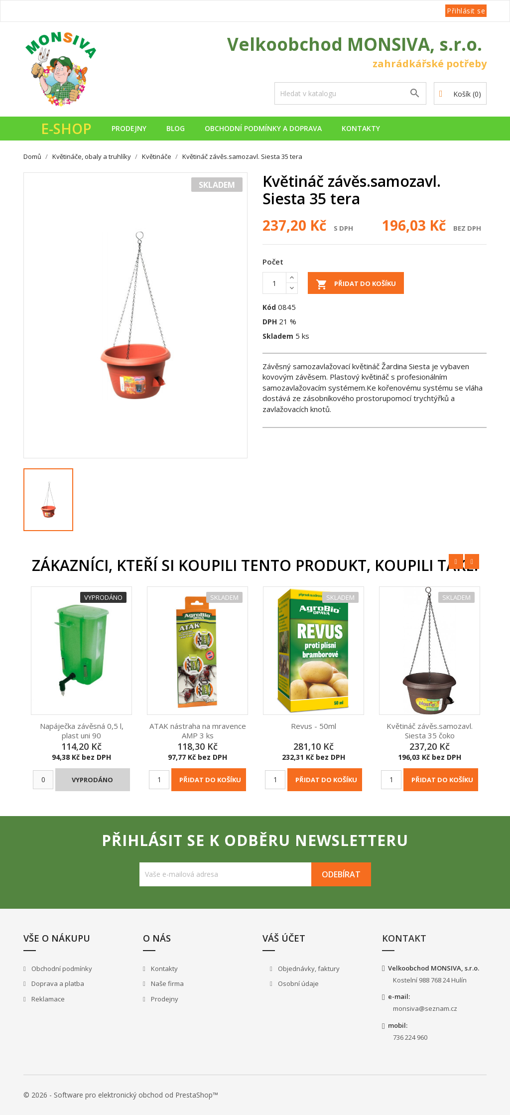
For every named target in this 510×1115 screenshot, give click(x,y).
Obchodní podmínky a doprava (263, 128)
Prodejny (129, 128)
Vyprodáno (92, 779)
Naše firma (166, 983)
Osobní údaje (297, 983)
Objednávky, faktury (308, 968)
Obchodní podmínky (61, 968)
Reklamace (47, 998)
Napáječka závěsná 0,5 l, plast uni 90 (82, 731)
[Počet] (274, 283)
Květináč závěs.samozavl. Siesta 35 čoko (429, 731)
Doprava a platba (57, 983)
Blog (175, 128)
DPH (269, 321)
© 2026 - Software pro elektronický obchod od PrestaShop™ (120, 1095)
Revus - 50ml (313, 726)
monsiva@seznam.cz (425, 1008)
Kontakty (361, 128)
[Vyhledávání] (350, 93)
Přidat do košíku (356, 284)
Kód (269, 307)
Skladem (277, 336)
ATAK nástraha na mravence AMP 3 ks (197, 731)
